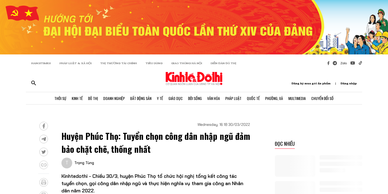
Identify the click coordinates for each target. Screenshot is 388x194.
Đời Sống (195, 98)
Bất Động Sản (140, 98)
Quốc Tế (253, 98)
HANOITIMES (41, 63)
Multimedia (297, 98)
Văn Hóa (213, 98)
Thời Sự (60, 98)
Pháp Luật (233, 98)
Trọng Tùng (84, 162)
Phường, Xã (274, 98)
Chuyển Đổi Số (322, 98)
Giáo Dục (175, 98)
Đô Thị (93, 98)
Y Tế (160, 98)
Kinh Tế (77, 98)
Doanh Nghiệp (114, 98)
